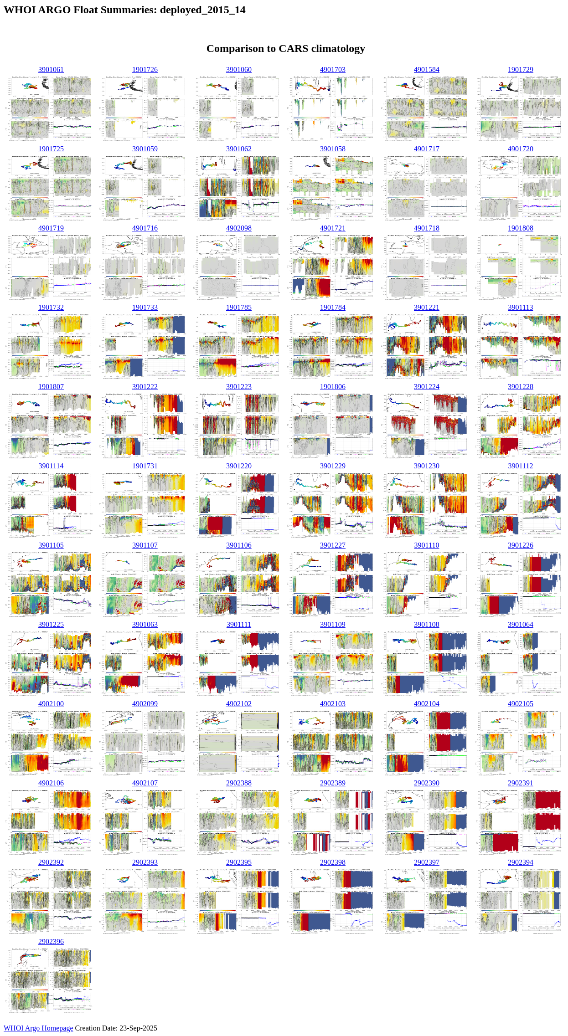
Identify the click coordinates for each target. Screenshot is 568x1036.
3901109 (332, 624)
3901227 (333, 545)
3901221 (426, 307)
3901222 (145, 386)
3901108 (426, 624)
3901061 (51, 69)
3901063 (145, 624)
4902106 (51, 783)
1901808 (520, 228)
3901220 (239, 466)
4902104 (426, 704)
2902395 (239, 862)
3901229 (333, 466)
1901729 (520, 69)
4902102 (239, 704)
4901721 (333, 228)
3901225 (51, 624)
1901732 (51, 307)
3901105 (50, 545)
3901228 (520, 386)
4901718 (426, 228)
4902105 (520, 704)
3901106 (238, 545)
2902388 (239, 783)
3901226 (520, 545)
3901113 (520, 307)
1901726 (145, 69)
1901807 (51, 386)
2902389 (333, 783)
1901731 (145, 466)
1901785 (239, 307)
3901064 (520, 624)
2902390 (426, 783)
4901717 (426, 149)
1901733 (145, 307)
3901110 (426, 545)
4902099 (145, 704)
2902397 (426, 862)
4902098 (239, 228)
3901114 (51, 466)
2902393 (145, 862)
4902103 (333, 704)
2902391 (520, 783)
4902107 (145, 783)
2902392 (51, 862)
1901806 (333, 386)
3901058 (333, 149)
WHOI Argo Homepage (38, 1028)
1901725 (51, 149)
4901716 (145, 228)
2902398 (333, 862)
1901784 (333, 307)
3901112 (520, 466)
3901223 (239, 386)
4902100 (51, 704)
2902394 (520, 862)
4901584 (426, 69)
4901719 (51, 228)
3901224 (426, 386)
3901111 (239, 624)
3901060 (239, 69)
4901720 (520, 149)
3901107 (144, 545)
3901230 (426, 466)
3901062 (239, 149)
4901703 (333, 69)
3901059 (145, 149)
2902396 (51, 941)
